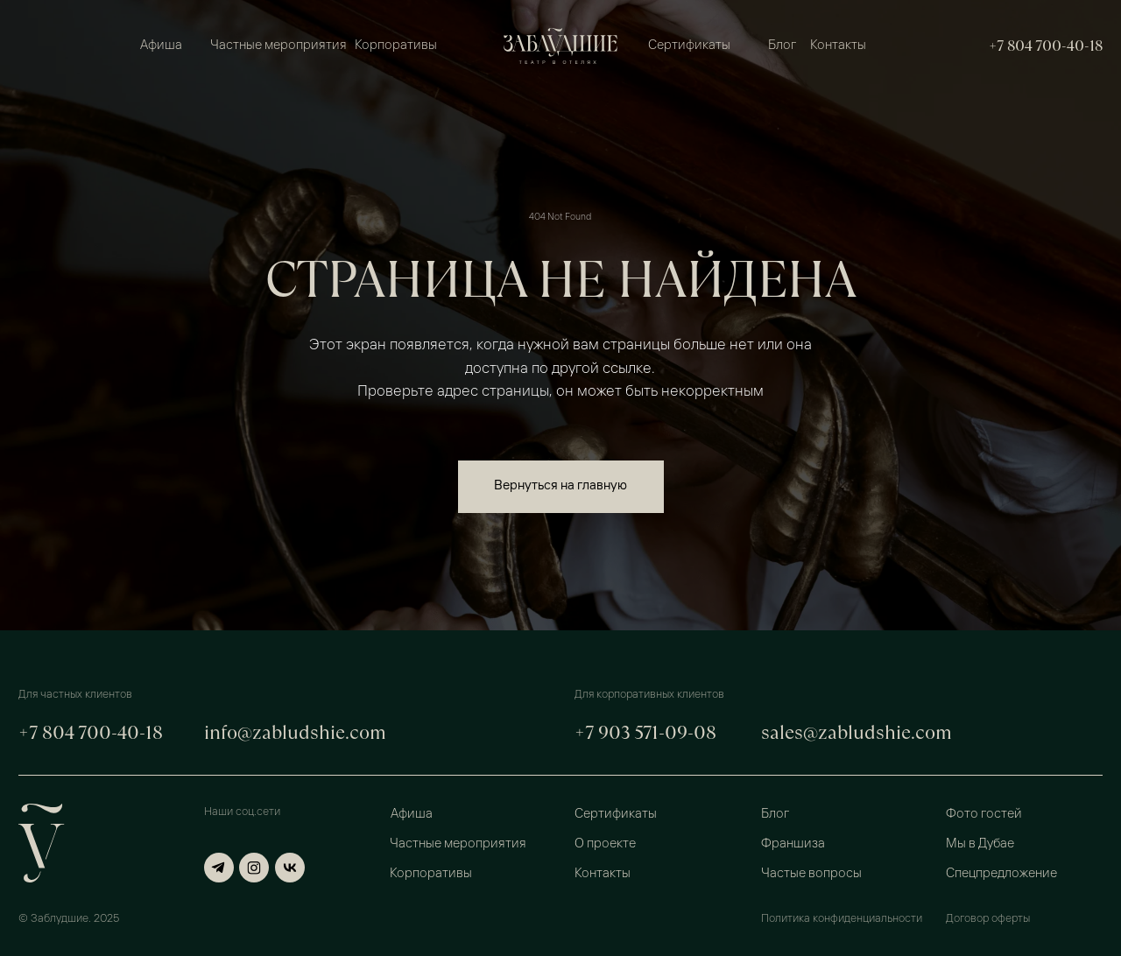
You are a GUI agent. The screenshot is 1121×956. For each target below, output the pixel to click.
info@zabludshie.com (295, 732)
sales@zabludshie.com (856, 732)
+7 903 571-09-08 (645, 732)
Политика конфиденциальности (841, 918)
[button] (1023, 814)
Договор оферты (988, 918)
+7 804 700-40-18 (1046, 45)
